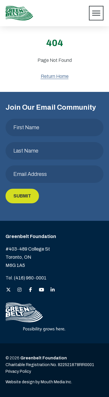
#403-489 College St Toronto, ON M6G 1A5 (28, 257)
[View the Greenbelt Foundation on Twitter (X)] (8, 290)
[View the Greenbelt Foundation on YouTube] (41, 290)
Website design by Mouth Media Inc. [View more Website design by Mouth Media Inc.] (39, 382)
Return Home (55, 76)
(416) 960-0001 (30, 277)
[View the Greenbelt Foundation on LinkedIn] (53, 290)
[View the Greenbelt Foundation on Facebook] (30, 290)
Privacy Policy (18, 371)
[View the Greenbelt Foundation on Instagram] (19, 290)
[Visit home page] (19, 13)
